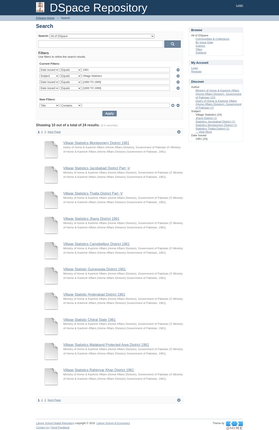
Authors (200, 45)
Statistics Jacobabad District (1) (215, 121)
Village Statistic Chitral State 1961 (89, 320)
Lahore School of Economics (113, 423)
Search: (43, 35)
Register (196, 71)
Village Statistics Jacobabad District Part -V (96, 168)
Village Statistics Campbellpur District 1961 (96, 244)
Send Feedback (60, 427)
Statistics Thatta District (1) (212, 128)
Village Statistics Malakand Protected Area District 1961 (106, 345)
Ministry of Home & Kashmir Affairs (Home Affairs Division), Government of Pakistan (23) (219, 94)
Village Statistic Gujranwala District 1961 (94, 269)
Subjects (201, 52)
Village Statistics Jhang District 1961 (91, 219)
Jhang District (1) (206, 118)
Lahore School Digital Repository (55, 423)
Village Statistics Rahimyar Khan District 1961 (98, 370)
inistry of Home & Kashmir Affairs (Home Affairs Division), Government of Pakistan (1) (219, 104)
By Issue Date (204, 42)
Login (239, 5)
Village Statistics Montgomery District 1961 (96, 143)
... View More (204, 131)
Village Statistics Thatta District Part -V (93, 193)
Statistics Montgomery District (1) (216, 125)
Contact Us (42, 427)
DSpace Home (45, 18)
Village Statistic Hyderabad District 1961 (94, 294)
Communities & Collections (212, 38)
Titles (199, 49)
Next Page (54, 131)
